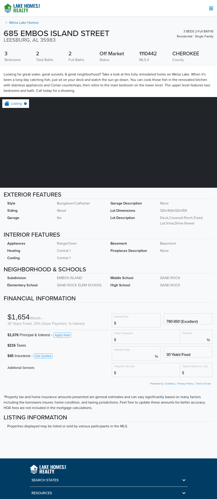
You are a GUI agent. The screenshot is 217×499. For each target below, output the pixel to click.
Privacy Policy (185, 383)
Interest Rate (122, 349)
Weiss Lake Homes (24, 22)
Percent (187, 333)
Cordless (170, 383)
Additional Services (20, 368)
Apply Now (62, 335)
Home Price (121, 316)
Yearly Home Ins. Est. (195, 366)
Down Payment (123, 333)
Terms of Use (203, 383)
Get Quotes (43, 356)
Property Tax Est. (124, 366)
